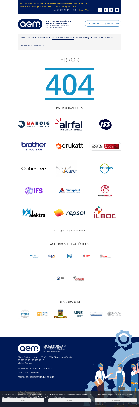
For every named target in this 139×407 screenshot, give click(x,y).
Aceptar (23, 400)
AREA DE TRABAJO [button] (84, 37)
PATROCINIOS (26, 45)
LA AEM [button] (32, 37)
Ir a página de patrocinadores (69, 230)
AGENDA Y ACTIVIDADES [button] (63, 37)
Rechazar (69, 400)
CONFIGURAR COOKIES (45, 377)
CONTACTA (39, 45)
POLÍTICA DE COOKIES (27, 377)
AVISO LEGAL (23, 368)
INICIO (23, 37)
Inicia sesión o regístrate (103, 23)
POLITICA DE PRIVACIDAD (40, 368)
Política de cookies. (74, 397)
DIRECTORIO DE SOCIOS (103, 37)
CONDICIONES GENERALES (28, 373)
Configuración (116, 400)
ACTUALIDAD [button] (44, 37)
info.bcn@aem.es (83, 10)
